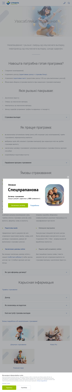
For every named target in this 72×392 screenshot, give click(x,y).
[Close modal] (68, 177)
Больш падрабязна (42, 380)
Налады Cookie (6, 383)
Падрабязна (34, 205)
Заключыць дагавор (18, 205)
